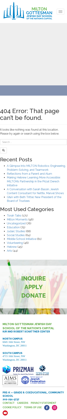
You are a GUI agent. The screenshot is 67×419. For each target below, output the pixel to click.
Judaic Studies (16, 231)
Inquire (33, 278)
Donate (33, 295)
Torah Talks (14, 215)
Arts (9, 250)
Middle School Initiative (21, 239)
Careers (22, 403)
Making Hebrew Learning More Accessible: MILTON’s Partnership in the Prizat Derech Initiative (33, 181)
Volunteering (15, 243)
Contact (9, 403)
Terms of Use (33, 407)
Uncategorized (16, 223)
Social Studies (16, 235)
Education (13, 227)
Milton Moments (17, 219)
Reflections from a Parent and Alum (29, 173)
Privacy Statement (43, 403)
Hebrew (12, 246)
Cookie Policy (12, 407)
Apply (33, 286)
